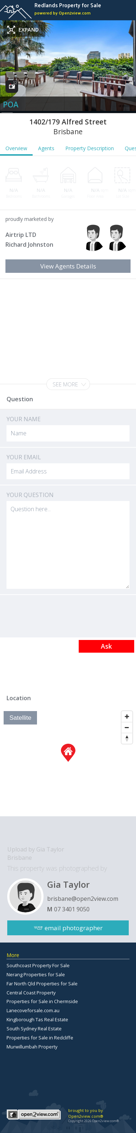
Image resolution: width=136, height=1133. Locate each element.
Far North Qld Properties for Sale (42, 983)
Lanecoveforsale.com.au (33, 1010)
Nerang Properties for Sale (36, 974)
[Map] (68, 761)
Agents (46, 148)
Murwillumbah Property (32, 1046)
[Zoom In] (126, 716)
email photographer (74, 928)
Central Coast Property (31, 992)
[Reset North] (126, 738)
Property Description (89, 148)
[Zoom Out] (126, 727)
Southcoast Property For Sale (38, 965)
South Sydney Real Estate (34, 1028)
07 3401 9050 (72, 909)
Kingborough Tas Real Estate (37, 1019)
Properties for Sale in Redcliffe (40, 1037)
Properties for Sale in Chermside (42, 1001)
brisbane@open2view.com (82, 899)
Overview (16, 148)
